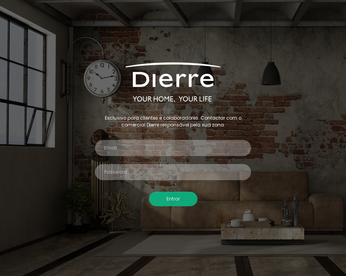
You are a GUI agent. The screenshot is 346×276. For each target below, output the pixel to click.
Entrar (173, 199)
